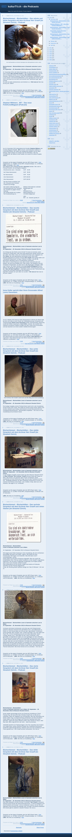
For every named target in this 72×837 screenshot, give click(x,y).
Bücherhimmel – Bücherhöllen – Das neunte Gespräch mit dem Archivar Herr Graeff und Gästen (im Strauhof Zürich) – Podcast (21, 210)
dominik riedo (52, 84)
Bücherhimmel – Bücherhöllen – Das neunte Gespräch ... (60, 28)
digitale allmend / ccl (54, 81)
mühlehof (51, 114)
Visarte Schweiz (53, 131)
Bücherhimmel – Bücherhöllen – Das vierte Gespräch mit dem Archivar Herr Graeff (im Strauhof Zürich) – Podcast (20, 668)
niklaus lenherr (53, 118)
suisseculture (52, 128)
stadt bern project (54, 124)
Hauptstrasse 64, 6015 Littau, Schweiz (36, 202)
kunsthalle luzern (53, 104)
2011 (50, 47)
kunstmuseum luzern (54, 106)
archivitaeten (52, 67)
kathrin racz (52, 99)
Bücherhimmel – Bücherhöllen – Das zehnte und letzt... (60, 21)
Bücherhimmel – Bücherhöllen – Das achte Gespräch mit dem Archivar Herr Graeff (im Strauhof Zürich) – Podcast (20, 351)
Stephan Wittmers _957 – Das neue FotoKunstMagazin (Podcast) (17, 104)
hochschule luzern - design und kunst (59, 91)
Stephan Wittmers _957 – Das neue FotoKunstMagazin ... (59, 24)
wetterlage (52, 135)
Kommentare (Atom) (16, 831)
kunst (50, 102)
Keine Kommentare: (37, 95)
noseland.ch (52, 119)
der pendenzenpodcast (55, 76)
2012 (50, 17)
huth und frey (52, 94)
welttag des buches (54, 133)
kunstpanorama (53, 107)
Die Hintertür (52, 79)
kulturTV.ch (52, 142)
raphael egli (52, 121)
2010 (50, 49)
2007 (50, 55)
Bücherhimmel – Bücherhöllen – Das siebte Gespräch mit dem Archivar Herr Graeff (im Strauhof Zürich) (20, 432)
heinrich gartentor (54, 89)
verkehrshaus (52, 130)
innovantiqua (52, 96)
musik (50, 116)
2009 (50, 51)
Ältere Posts (40, 827)
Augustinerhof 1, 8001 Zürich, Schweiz (36, 660)
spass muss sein (53, 123)
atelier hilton (52, 69)
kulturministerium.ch (54, 101)
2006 (50, 57)
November (53, 19)
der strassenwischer (54, 77)
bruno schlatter (53, 72)
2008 (50, 53)
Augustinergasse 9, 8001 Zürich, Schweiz (35, 97)
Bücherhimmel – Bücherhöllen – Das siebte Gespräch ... (60, 38)
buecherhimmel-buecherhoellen (27, 96)
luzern (50, 111)
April (52, 45)
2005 (50, 59)
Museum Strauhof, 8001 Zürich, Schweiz (35, 287)
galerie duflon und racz (55, 86)
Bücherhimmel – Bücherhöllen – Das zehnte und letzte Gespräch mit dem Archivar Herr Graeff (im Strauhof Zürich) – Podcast (23, 20)
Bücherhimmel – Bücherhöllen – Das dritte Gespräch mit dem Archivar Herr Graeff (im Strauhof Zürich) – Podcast (20, 752)
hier (40, 90)
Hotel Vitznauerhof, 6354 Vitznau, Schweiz (35, 343)
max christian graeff (40, 96)
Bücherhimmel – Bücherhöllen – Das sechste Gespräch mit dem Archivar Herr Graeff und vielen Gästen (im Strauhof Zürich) (23, 506)
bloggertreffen (53, 70)
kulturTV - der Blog (54, 141)
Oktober (53, 41)
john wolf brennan (40, 342)
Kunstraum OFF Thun (55, 109)
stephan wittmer (41, 201)
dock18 (51, 82)
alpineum (51, 65)
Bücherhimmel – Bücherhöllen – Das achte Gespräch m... (60, 34)
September (54, 43)
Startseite (19, 827)
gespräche (52, 87)
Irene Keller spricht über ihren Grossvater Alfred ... (58, 31)
